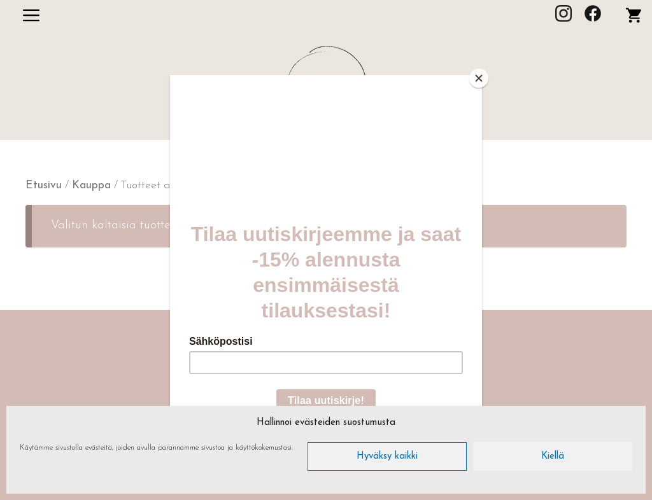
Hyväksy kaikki (387, 456)
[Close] (478, 78)
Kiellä (552, 456)
